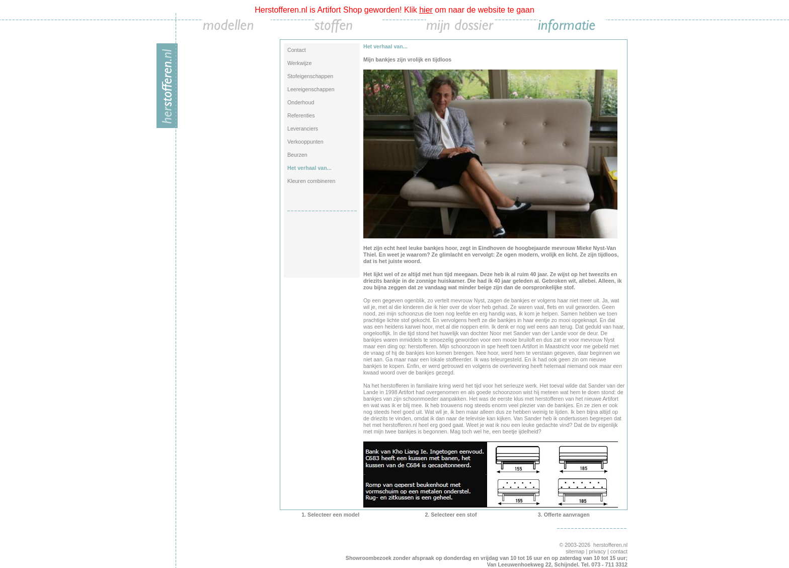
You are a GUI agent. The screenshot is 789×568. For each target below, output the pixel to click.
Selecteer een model (333, 515)
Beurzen (297, 155)
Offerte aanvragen (567, 515)
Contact (296, 50)
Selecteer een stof (454, 515)
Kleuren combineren (311, 181)
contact (618, 551)
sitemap (575, 551)
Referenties (301, 115)
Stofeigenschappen (310, 76)
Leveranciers (302, 128)
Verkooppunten (305, 142)
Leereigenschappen (311, 89)
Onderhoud (300, 102)
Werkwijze (299, 63)
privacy (597, 551)
